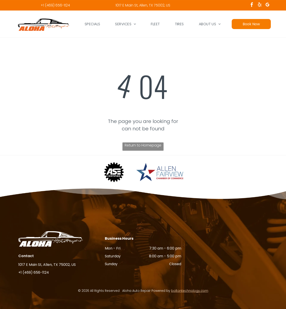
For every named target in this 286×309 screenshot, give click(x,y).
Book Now (251, 24)
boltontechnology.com (189, 290)
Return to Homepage (143, 145)
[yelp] (259, 5)
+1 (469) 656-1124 (55, 5)
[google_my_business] (267, 5)
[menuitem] (92, 24)
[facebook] (251, 5)
